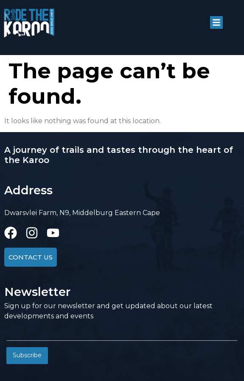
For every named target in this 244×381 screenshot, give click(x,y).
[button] (216, 22)
